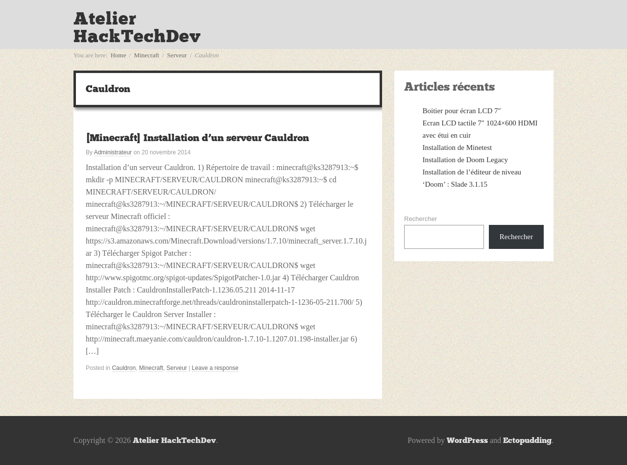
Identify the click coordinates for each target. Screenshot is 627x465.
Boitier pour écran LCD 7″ (462, 111)
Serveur (177, 55)
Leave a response (215, 368)
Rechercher (420, 218)
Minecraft (146, 55)
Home (118, 55)
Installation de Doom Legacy (465, 160)
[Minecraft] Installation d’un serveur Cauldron (197, 138)
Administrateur (113, 152)
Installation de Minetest (457, 147)
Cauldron (124, 368)
